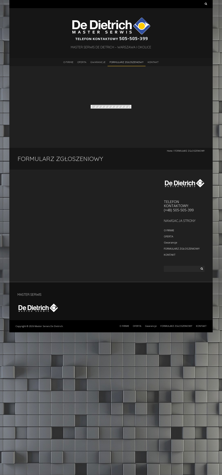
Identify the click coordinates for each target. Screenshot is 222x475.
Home (169, 150)
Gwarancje (98, 62)
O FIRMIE (68, 62)
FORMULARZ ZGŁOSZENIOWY (127, 62)
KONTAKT (153, 62)
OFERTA (81, 62)
